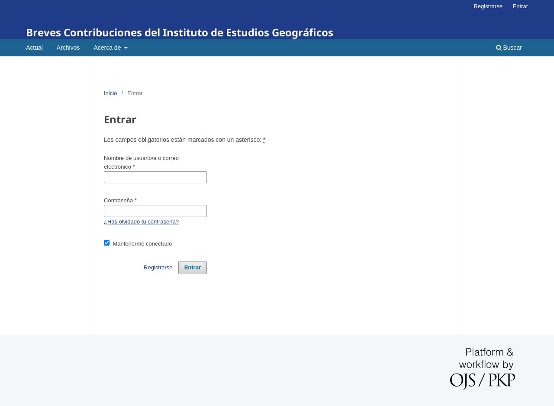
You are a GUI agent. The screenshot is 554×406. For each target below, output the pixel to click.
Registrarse (487, 6)
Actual (34, 47)
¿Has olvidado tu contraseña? (141, 221)
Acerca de (107, 47)
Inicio (110, 93)
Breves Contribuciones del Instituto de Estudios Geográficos (179, 32)
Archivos (68, 47)
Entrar (520, 6)
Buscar (509, 47)
